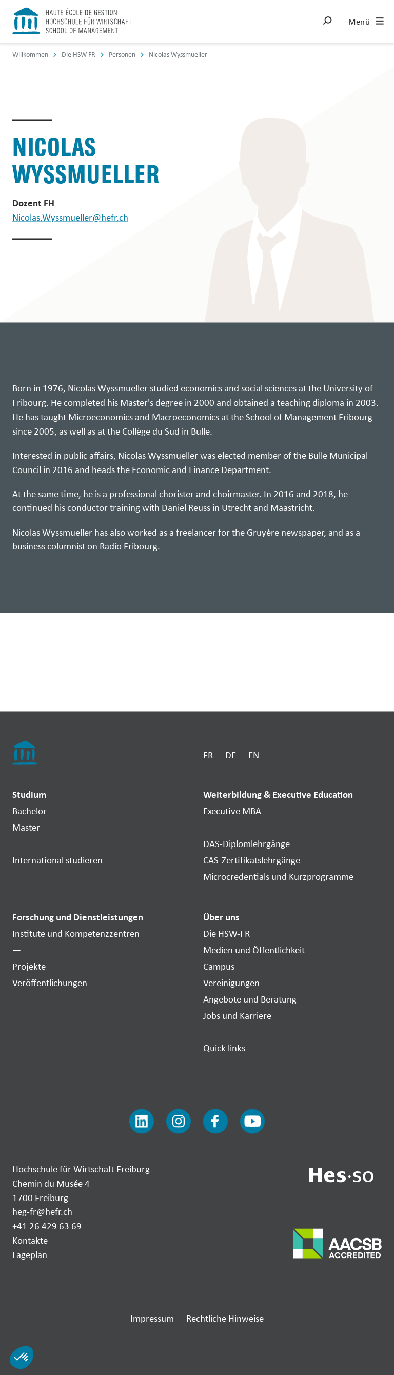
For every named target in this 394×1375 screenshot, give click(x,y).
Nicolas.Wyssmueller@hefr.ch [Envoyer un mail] (70, 217)
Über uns (221, 917)
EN (253, 754)
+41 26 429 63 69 (47, 1226)
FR (208, 754)
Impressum (152, 1318)
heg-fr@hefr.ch (42, 1212)
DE (230, 754)
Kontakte (30, 1240)
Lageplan (29, 1254)
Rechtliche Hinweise (225, 1318)
